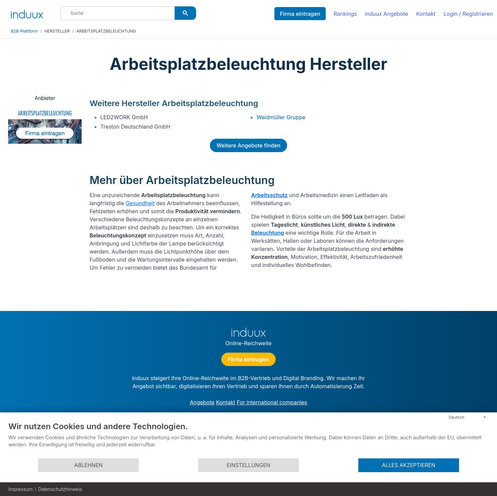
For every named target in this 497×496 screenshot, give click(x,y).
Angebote (202, 402)
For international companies (272, 402)
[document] (248, 439)
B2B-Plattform (24, 31)
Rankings (345, 13)
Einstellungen (248, 465)
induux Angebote (386, 13)
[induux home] (26, 12)
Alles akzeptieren (408, 465)
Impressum (20, 489)
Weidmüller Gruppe (281, 117)
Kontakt (425, 13)
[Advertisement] (451, 188)
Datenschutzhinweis (60, 489)
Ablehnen (88, 465)
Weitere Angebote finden (248, 145)
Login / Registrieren (468, 13)
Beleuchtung (267, 232)
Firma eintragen (300, 13)
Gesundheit (140, 203)
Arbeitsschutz (269, 195)
